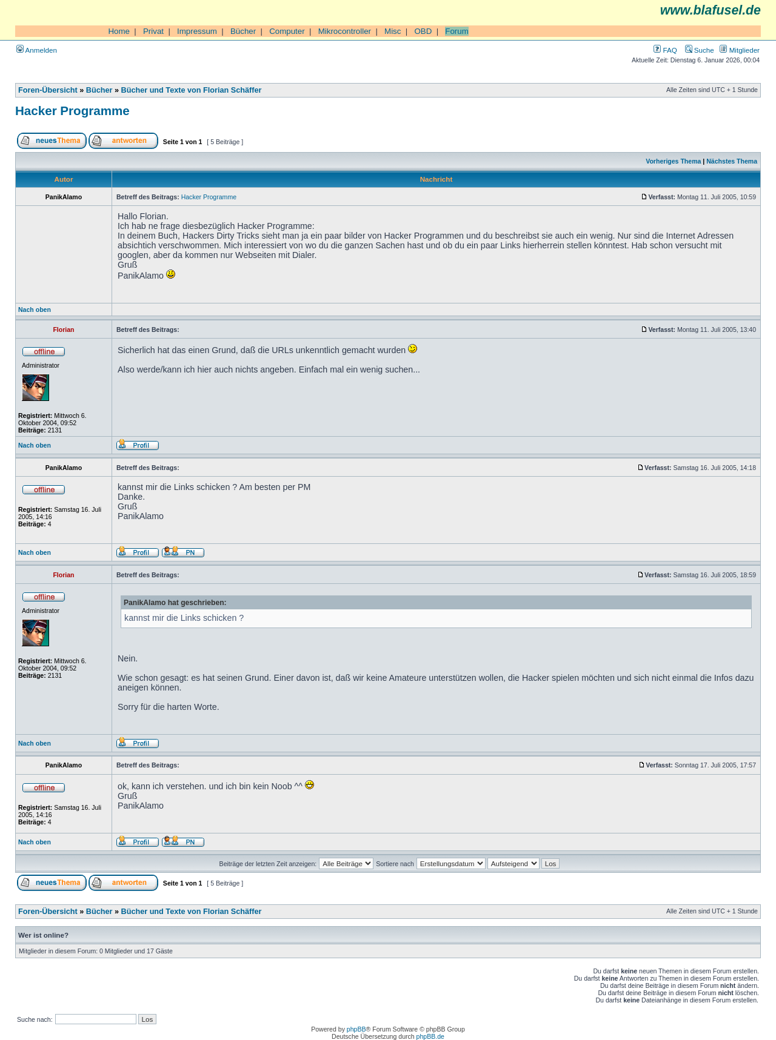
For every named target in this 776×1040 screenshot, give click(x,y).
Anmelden (36, 50)
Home (119, 31)
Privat (153, 31)
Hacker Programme (72, 111)
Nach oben (34, 309)
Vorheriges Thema (673, 161)
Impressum (197, 31)
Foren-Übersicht (48, 90)
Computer (287, 31)
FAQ (665, 50)
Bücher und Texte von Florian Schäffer (191, 90)
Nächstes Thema (731, 161)
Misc (392, 31)
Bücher (243, 31)
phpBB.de (430, 1036)
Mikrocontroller (344, 31)
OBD (423, 31)
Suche (699, 50)
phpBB (356, 1029)
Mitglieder (740, 50)
